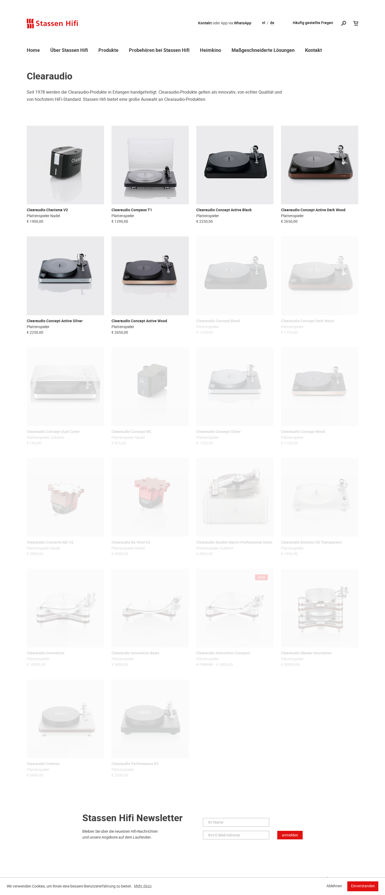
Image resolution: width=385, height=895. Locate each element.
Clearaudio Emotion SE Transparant (311, 541)
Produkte (108, 50)
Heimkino (210, 50)
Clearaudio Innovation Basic (135, 652)
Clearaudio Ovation (43, 762)
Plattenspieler (122, 215)
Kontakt (205, 23)
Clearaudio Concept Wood (303, 431)
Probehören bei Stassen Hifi (159, 50)
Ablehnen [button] (334, 886)
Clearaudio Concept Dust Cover (53, 431)
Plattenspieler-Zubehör (45, 436)
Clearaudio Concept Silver (218, 431)
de (272, 23)
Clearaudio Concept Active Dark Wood (313, 210)
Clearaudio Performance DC (135, 762)
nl (263, 23)
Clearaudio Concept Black (218, 320)
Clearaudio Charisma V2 (47, 210)
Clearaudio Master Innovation (306, 652)
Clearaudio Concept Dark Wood (307, 320)
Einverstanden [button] (363, 886)
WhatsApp (242, 23)
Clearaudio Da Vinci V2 (130, 541)
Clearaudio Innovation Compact (223, 652)
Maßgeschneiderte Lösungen (263, 50)
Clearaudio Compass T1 (131, 210)
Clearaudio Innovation (45, 652)
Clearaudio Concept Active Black (224, 210)
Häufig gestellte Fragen (313, 23)
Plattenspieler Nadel (43, 215)
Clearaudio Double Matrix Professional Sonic (234, 541)
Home (33, 50)
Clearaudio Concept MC (131, 431)
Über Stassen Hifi (69, 50)
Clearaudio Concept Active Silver (55, 320)
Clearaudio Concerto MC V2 (50, 541)
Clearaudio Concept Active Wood (139, 320)
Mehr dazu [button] (143, 886)
